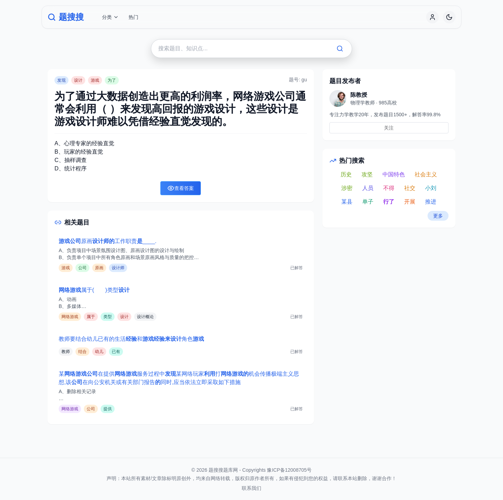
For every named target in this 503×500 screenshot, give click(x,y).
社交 (409, 188)
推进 (430, 202)
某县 (346, 202)
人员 (367, 188)
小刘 (430, 188)
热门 (133, 17)
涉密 (346, 188)
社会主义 (426, 174)
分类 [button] (110, 17)
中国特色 (393, 174)
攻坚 (367, 174)
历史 (346, 174)
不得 (388, 188)
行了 (388, 202)
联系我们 (251, 488)
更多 (438, 216)
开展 (409, 202)
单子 (367, 202)
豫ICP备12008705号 (289, 470)
